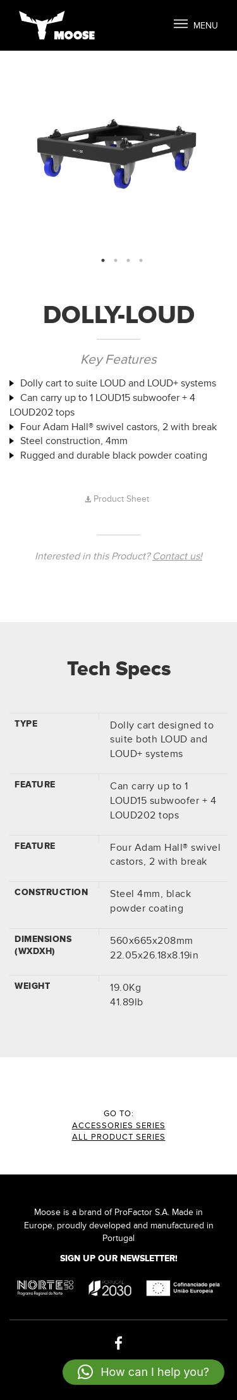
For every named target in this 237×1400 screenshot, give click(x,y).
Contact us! (177, 556)
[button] (143, 1372)
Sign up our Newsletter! (119, 1258)
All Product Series (119, 1137)
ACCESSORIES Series (119, 1126)
